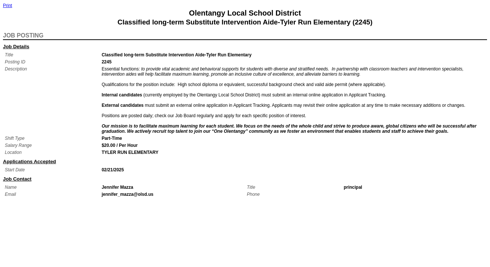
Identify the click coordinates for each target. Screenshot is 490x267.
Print (7, 5)
